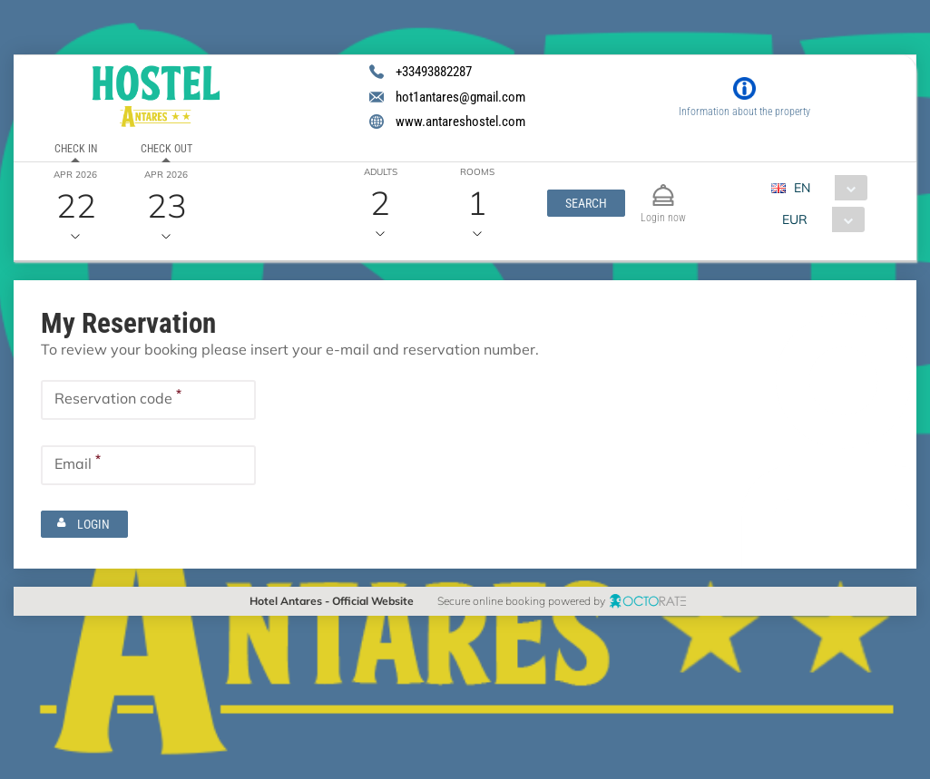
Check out (166, 148)
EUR (795, 219)
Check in (75, 148)
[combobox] (827, 188)
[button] (586, 203)
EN (803, 188)
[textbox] (148, 400)
